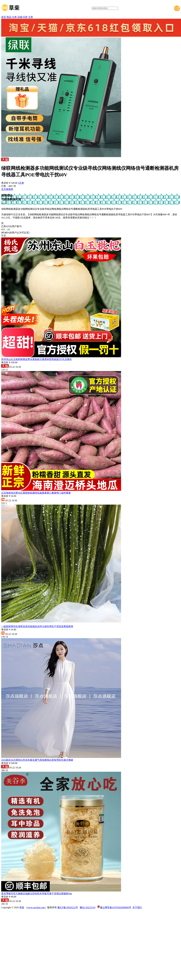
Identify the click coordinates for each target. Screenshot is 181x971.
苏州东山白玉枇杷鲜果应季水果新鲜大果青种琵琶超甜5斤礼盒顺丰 (36, 359)
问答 (25, 17)
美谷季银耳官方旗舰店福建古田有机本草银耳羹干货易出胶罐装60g (36, 893)
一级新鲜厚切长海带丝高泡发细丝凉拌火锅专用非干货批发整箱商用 (37, 626)
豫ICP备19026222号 (67, 907)
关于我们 (137, 907)
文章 (30, 17)
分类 (14, 17)
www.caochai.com (36, 907)
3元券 (21, 183)
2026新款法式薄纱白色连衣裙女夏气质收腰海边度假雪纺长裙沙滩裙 (37, 760)
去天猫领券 (7, 189)
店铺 (19, 17)
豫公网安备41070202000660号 (115, 907)
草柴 (21, 907)
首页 (3, 17)
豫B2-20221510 (87, 907)
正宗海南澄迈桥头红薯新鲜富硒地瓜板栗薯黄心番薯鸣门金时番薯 (36, 493)
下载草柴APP (177, 8)
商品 (9, 17)
